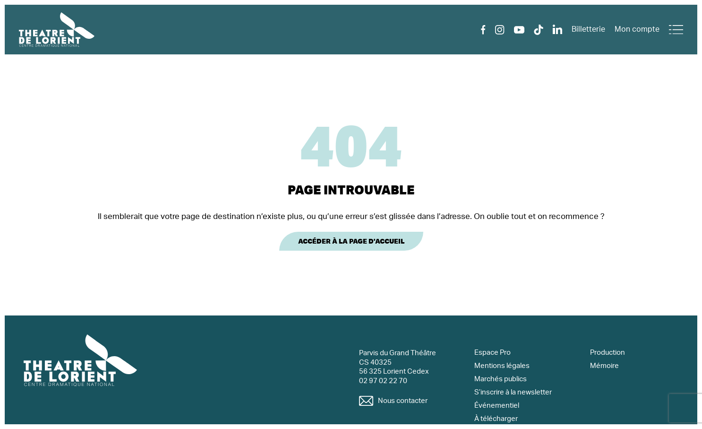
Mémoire (604, 365)
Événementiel (496, 405)
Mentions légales (502, 365)
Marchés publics (500, 379)
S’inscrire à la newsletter (513, 392)
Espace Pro (492, 352)
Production (607, 352)
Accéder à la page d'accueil (351, 241)
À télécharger (496, 418)
